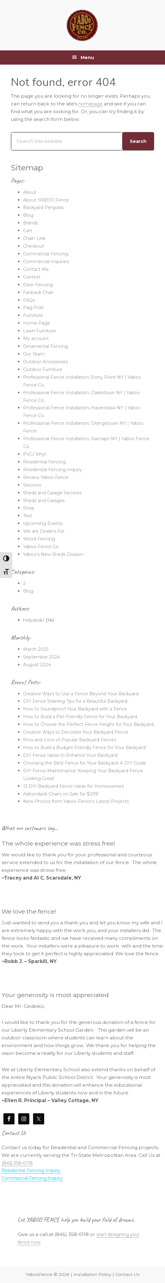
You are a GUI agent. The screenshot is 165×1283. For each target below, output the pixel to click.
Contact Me (37, 269)
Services (33, 485)
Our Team (35, 354)
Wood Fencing (40, 539)
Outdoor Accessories (48, 361)
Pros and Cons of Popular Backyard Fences (74, 747)
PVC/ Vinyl (35, 454)
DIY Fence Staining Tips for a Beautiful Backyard (80, 701)
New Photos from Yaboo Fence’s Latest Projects (80, 824)
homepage (91, 104)
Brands (31, 223)
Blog (28, 215)
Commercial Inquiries (48, 261)
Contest (32, 277)
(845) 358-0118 (19, 1186)
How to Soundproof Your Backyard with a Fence (80, 709)
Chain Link (35, 238)
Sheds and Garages (46, 500)
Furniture (34, 315)
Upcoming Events (44, 523)
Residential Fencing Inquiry (55, 469)
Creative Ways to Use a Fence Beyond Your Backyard (86, 694)
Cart (28, 230)
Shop (29, 508)
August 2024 (38, 664)
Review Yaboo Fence (48, 477)
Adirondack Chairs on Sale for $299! (65, 817)
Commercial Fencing (48, 254)
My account (37, 338)
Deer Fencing (39, 285)
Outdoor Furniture (45, 369)
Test (28, 515)
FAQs (29, 300)
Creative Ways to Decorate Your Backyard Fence (81, 740)
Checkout (35, 246)
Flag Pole (34, 307)
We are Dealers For (46, 531)
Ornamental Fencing (48, 346)
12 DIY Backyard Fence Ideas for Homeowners (78, 809)
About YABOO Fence (48, 200)
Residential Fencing (46, 462)
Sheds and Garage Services (55, 493)
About (30, 192)
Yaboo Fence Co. (43, 546)
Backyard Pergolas (45, 207)
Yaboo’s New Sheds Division (55, 554)
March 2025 (37, 649)
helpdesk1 (35, 620)
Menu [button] (87, 57)
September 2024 (43, 657)
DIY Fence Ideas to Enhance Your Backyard (74, 771)
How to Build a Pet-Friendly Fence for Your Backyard (86, 716)
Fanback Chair (40, 292)
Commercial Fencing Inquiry (35, 1201)
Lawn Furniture (41, 331)
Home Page (37, 323)
